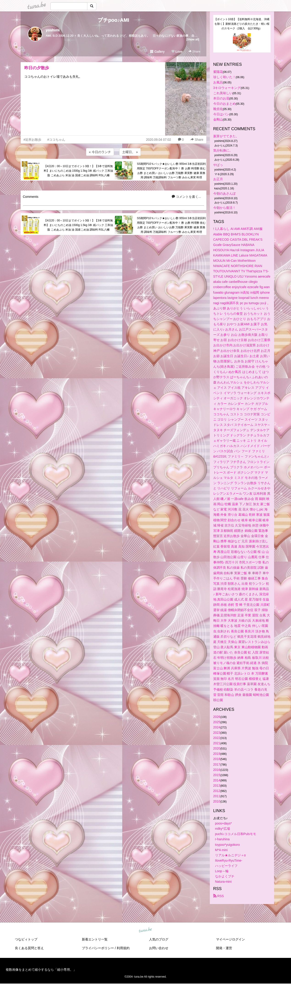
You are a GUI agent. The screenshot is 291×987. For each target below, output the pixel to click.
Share (194, 51)
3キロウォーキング (227, 88)
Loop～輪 (222, 871)
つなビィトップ (26, 939)
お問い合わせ (158, 948)
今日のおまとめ (224, 103)
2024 (216, 727)
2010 (216, 801)
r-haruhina (222, 839)
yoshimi (53, 30)
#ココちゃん (56, 139)
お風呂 (218, 82)
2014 (216, 780)
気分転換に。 (223, 150)
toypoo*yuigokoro (227, 844)
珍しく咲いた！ (224, 77)
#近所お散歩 (33, 139)
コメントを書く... (186, 197)
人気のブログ (158, 939)
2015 (216, 775)
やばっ (218, 165)
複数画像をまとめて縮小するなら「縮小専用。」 (41, 969)
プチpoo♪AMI (113, 20)
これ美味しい (223, 93)
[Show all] (192, 39)
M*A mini (221, 850)
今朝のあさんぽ (224, 193)
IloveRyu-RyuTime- (228, 860)
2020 (216, 748)
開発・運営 (224, 948)
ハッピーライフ (226, 866)
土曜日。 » (130, 152)
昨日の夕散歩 (36, 68)
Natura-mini (223, 881)
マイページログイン (230, 939)
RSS (218, 896)
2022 (216, 738)
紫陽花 (218, 72)
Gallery (157, 51)
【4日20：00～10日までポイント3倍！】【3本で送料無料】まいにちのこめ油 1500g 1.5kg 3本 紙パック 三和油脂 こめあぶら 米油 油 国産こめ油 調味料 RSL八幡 (78, 171)
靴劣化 (218, 109)
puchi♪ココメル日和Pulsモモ (235, 834)
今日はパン (221, 114)
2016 (216, 770)
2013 (216, 785)
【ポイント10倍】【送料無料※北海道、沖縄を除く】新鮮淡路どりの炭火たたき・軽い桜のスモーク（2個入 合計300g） (241, 24)
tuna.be (145, 930)
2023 (216, 732)
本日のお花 (221, 98)
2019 (216, 753)
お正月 (218, 179)
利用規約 (123, 948)
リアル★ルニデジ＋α (230, 855)
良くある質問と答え (29, 948)
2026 (216, 717)
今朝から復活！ (224, 208)
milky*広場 (222, 828)
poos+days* (223, 823)
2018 (216, 759)
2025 (216, 722)
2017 (216, 764)
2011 (216, 796)
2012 (216, 791)
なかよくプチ (224, 876)
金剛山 (218, 119)
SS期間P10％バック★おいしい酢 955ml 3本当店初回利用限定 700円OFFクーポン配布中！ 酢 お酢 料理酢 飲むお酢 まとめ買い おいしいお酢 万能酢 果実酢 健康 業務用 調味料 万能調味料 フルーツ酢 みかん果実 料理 (171, 170)
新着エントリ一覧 (95, 939)
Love (176, 51)
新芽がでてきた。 (226, 136)
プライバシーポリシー (98, 948)
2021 (216, 743)
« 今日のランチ (100, 152)
